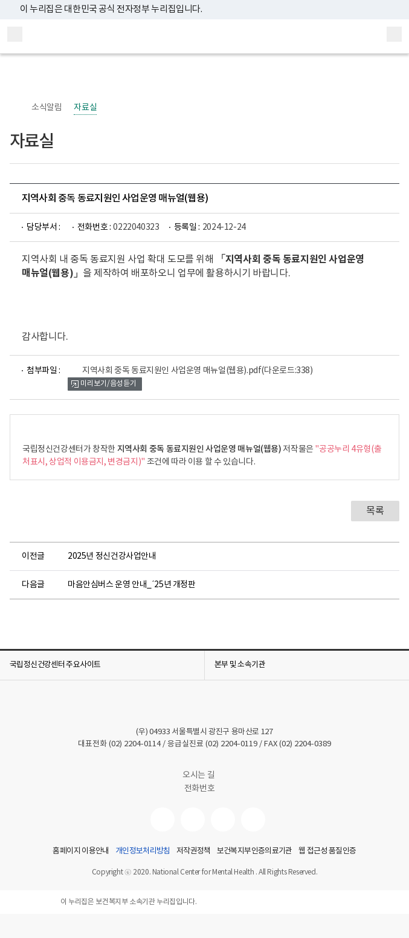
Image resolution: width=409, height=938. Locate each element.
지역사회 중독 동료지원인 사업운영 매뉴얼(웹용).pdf (197, 371)
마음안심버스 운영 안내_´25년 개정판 (132, 585)
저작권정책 (193, 851)
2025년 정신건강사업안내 (112, 556)
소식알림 (46, 107)
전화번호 (199, 788)
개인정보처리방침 (142, 851)
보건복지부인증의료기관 (254, 851)
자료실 (85, 107)
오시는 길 (204, 775)
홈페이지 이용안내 (81, 851)
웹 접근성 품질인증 (327, 851)
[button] (102, 665)
